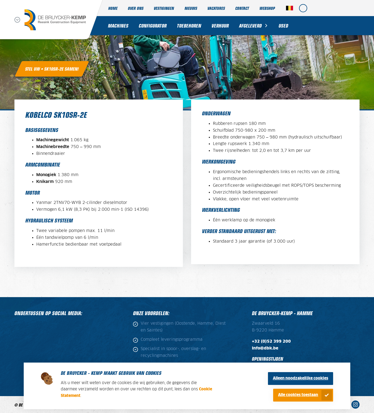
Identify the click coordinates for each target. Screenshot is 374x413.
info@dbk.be (265, 348)
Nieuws (191, 8)
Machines (118, 25)
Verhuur (220, 25)
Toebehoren (189, 25)
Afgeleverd (250, 25)
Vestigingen (164, 8)
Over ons (135, 8)
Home (112, 8)
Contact (242, 8)
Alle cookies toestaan (298, 395)
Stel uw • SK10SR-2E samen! (52, 68)
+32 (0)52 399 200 (271, 341)
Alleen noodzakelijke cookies (300, 378)
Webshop (267, 8)
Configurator (153, 25)
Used (283, 25)
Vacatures (216, 8)
